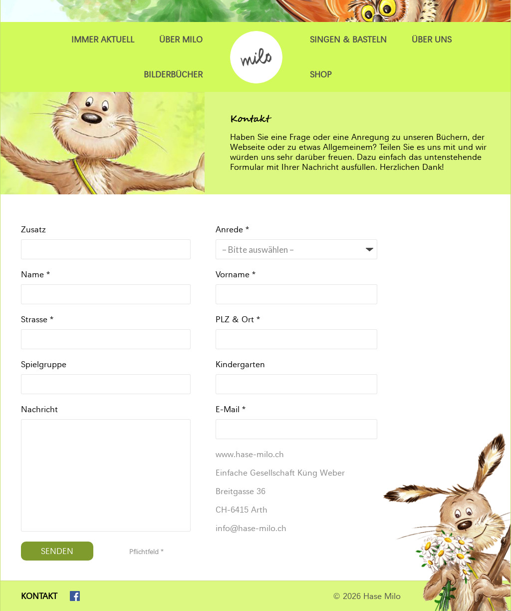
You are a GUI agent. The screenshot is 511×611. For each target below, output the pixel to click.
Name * (35, 274)
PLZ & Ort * (238, 319)
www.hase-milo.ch (250, 454)
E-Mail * (231, 409)
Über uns (432, 39)
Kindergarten (240, 364)
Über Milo (181, 39)
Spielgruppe (43, 364)
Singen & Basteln (348, 39)
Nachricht (39, 409)
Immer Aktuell (102, 39)
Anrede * (232, 229)
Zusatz (33, 229)
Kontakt (39, 596)
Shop (321, 74)
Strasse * (37, 319)
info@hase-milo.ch (251, 528)
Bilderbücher (173, 74)
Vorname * (236, 274)
